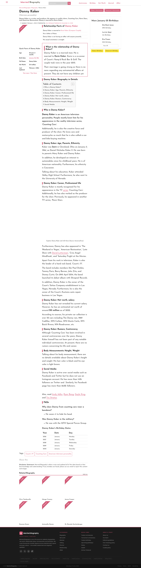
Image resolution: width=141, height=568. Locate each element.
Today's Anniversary (97, 10)
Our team (105, 538)
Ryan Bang (69, 394)
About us (105, 535)
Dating (62, 543)
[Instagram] (28, 551)
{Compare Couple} (74, 30)
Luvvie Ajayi (106, 32)
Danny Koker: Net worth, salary (57, 96)
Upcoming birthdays (87, 543)
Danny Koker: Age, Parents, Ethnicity (59, 90)
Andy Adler (57, 394)
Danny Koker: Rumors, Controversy (58, 99)
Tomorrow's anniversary (88, 538)
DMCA (129, 566)
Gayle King (80, 394)
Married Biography (24, 7)
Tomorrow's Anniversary (112, 10)
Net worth (62, 538)
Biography (34, 7)
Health (83, 548)
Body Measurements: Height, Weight (59, 101)
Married (30, 2)
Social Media (50, 104)
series (65, 190)
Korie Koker (64, 30)
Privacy (119, 566)
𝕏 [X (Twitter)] (24, 551)
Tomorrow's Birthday (112, 51)
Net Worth (101, 3)
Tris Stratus (51, 398)
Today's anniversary (87, 535)
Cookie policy (107, 548)
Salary (83, 545)
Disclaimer (135, 566)
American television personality (60, 454)
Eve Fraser (106, 39)
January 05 (32, 58)
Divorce (62, 545)
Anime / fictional (86, 550)
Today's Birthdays (97, 51)
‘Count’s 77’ (30, 454)
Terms (124, 566)
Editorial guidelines (108, 540)
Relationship (63, 548)
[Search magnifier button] (69, 3)
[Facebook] (20, 551)
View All (105, 45)
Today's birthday (86, 540)
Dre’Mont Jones (108, 25)
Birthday (93, 3)
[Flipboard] (32, 551)
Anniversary (83, 3)
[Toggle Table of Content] (72, 84)
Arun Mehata (49, 23)
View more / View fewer (30, 73)
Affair (118, 3)
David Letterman (60, 253)
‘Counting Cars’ (41, 454)
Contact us (106, 545)
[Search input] (58, 3)
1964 (37, 58)
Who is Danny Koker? (52, 87)
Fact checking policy (109, 543)
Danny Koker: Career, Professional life (59, 93)
